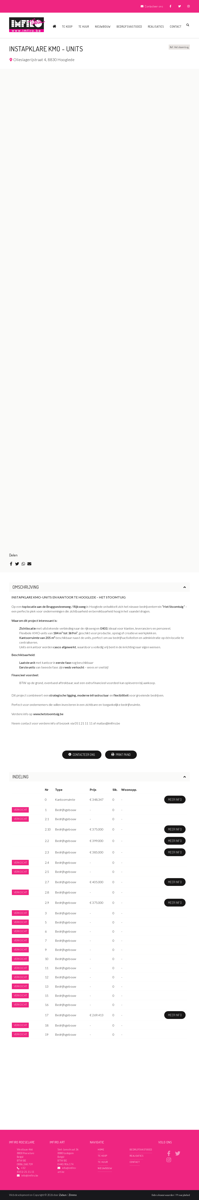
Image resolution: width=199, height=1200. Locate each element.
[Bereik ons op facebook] (168, 1155)
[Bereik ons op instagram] (168, 1161)
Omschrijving (99, 587)
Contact (176, 26)
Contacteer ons (81, 755)
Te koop (67, 26)
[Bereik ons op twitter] (177, 1155)
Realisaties (156, 26)
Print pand (121, 755)
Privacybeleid (183, 1194)
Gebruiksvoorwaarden (163, 1194)
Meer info (175, 799)
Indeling (99, 776)
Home (101, 1149)
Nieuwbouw (103, 26)
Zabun (62, 1194)
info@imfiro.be (29, 1175)
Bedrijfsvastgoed (129, 26)
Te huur (84, 26)
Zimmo (73, 1194)
